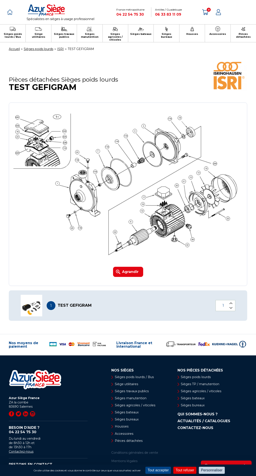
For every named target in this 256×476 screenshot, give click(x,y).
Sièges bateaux (126, 412)
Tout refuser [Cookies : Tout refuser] (185, 470)
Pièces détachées (128, 441)
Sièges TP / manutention (200, 384)
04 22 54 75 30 (130, 14)
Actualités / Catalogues (203, 421)
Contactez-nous (21, 452)
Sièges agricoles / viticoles (135, 405)
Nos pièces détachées (200, 370)
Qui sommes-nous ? (197, 414)
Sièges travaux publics (131, 391)
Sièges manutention (130, 398)
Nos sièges (122, 370)
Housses (121, 427)
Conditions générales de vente (134, 453)
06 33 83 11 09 (168, 14)
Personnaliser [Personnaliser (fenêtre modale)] (212, 470)
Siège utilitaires (126, 384)
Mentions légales (124, 461)
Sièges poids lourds (195, 377)
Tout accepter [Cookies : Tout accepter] (158, 470)
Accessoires (124, 434)
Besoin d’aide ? (48, 430)
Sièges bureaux (126, 420)
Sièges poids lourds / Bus (134, 377)
